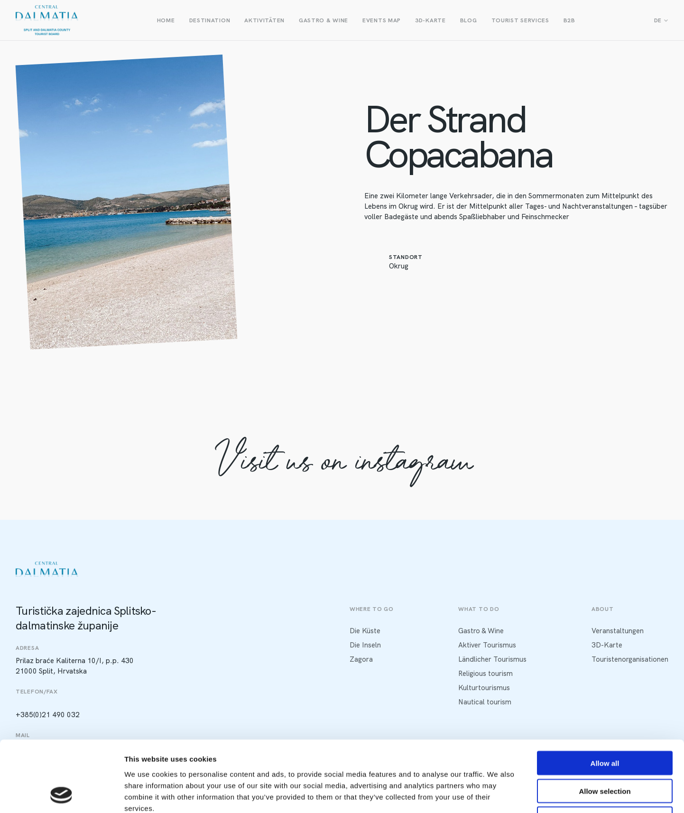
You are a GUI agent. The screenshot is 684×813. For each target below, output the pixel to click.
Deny (605, 752)
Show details (498, 794)
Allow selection (604, 725)
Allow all (605, 697)
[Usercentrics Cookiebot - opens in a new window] (61, 794)
